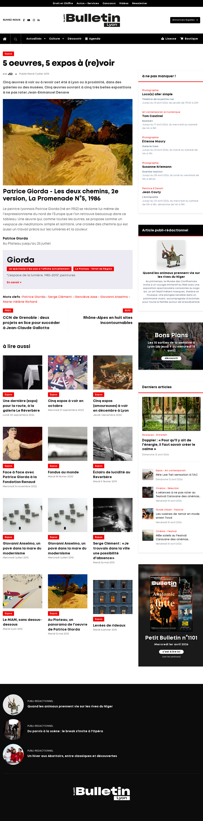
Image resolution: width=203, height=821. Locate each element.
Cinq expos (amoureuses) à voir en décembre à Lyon (111, 406)
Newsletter (139, 3)
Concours (109, 3)
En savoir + (14, 282)
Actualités (34, 39)
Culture (54, 39)
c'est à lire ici (171, 652)
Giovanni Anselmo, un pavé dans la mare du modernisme (22, 548)
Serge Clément (60, 297)
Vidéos (124, 3)
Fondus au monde (63, 472)
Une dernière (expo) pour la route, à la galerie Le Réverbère (21, 406)
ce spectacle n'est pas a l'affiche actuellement (39, 269)
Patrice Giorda (33, 297)
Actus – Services (88, 3)
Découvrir (75, 39)
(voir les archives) (171, 657)
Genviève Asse (86, 297)
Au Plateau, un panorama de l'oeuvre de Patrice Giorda (67, 624)
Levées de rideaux (109, 625)
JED (10, 74)
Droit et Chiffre (63, 3)
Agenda (92, 38)
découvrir (171, 358)
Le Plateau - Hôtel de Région (93, 269)
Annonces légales (183, 20)
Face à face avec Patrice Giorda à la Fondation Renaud (20, 477)
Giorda (20, 260)
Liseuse (168, 38)
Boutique (189, 38)
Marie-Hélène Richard (20, 301)
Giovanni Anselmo (114, 297)
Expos (8, 54)
